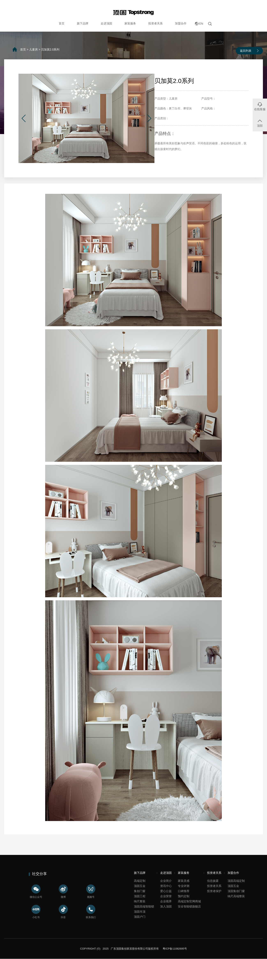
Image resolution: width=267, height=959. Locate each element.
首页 (61, 23)
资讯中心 (166, 886)
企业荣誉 (166, 896)
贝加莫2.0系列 (50, 49)
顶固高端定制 (236, 880)
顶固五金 (139, 886)
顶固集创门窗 (236, 891)
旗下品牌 (82, 23)
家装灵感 (183, 880)
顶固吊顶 (139, 911)
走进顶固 (106, 23)
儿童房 (33, 49)
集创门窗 (139, 891)
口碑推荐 (183, 891)
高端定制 (139, 880)
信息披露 (213, 880)
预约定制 (183, 896)
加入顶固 (166, 906)
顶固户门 (139, 916)
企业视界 (166, 901)
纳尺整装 (139, 901)
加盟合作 (180, 23)
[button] (23, 118)
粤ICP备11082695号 (174, 948)
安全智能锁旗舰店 (189, 906)
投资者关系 (155, 23)
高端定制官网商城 (189, 901)
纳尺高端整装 (236, 896)
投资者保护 (214, 891)
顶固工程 (139, 896)
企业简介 (166, 880)
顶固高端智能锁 (144, 906)
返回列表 (245, 50)
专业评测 (183, 886)
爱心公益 (166, 891)
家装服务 (130, 23)
